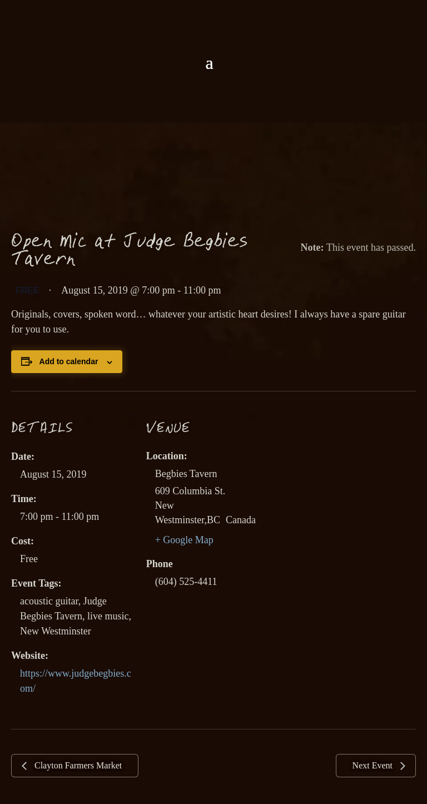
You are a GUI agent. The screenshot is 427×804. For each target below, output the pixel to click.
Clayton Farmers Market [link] (77, 765)
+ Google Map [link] (184, 539)
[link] (213, 26)
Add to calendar (68, 361)
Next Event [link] (373, 765)
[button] (209, 63)
